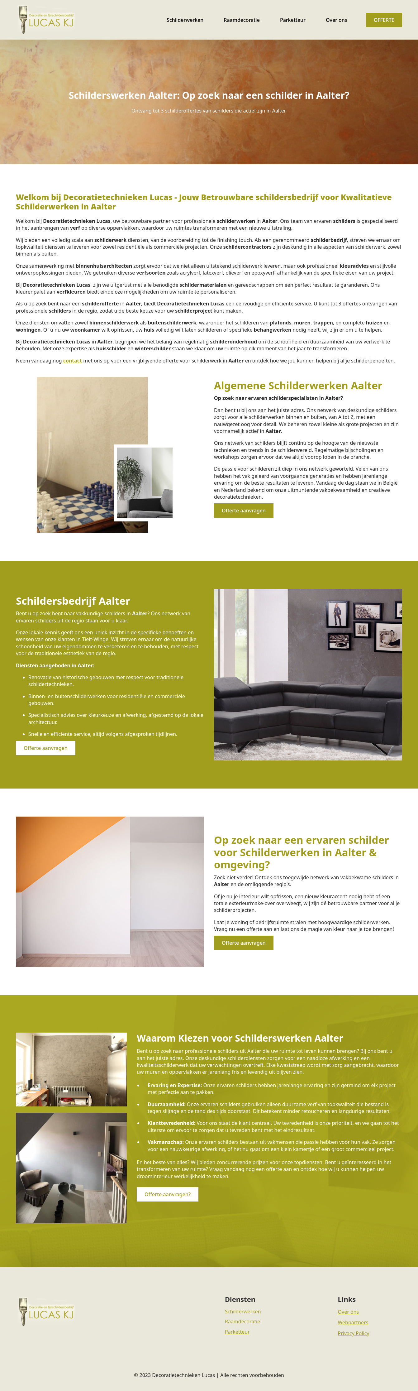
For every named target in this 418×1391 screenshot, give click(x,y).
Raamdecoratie (242, 20)
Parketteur (293, 20)
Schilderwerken (185, 20)
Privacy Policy (353, 1333)
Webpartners (353, 1322)
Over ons (336, 20)
